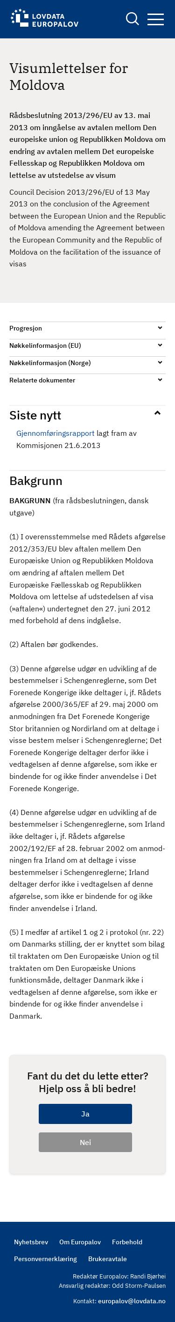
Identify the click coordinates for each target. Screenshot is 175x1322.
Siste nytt (35, 415)
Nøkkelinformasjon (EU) (45, 345)
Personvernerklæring (45, 1259)
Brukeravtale (107, 1259)
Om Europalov (80, 1242)
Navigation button (155, 19)
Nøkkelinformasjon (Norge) (50, 363)
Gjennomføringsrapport (55, 433)
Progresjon (25, 328)
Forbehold (127, 1242)
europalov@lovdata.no (132, 1301)
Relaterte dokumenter (42, 380)
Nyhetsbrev (31, 1242)
